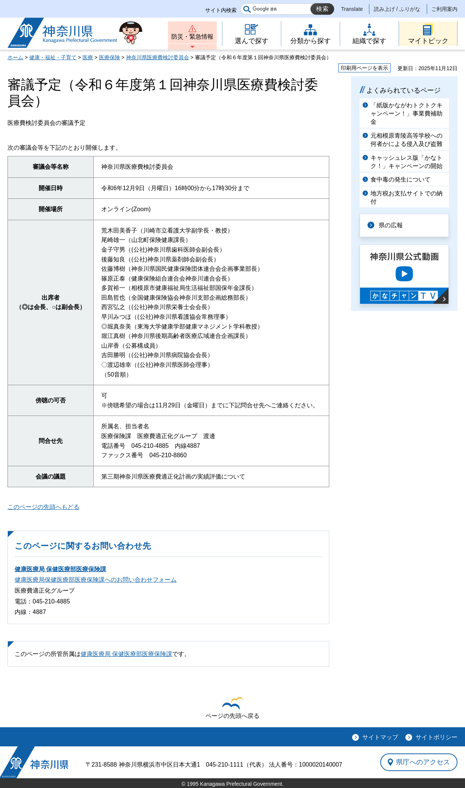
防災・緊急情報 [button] (192, 36)
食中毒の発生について (400, 179)
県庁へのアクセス (423, 762)
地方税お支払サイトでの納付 (406, 197)
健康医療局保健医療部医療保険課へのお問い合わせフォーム (96, 579)
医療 (87, 57)
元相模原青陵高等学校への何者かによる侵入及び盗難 (406, 139)
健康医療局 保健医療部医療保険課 (60, 569)
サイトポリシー (437, 737)
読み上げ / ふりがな (397, 9)
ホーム (15, 57)
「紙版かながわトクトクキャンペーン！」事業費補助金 (406, 113)
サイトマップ (380, 737)
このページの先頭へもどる (44, 507)
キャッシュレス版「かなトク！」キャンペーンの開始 (406, 162)
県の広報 (391, 225)
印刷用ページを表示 (364, 68)
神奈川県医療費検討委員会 (157, 57)
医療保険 (109, 57)
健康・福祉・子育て (52, 57)
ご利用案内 (444, 9)
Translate (352, 9)
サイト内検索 (221, 10)
